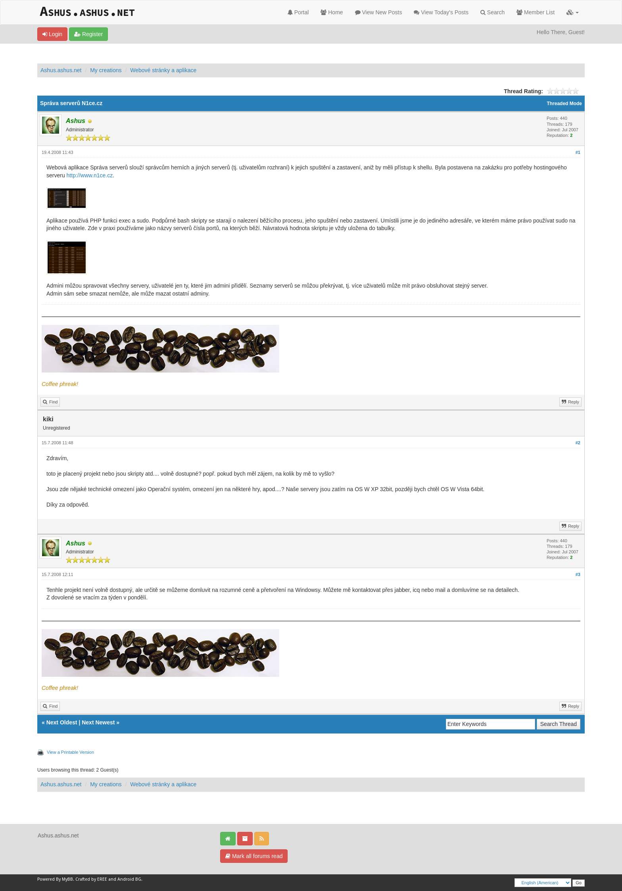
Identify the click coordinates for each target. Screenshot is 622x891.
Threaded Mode (564, 103)
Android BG (129, 879)
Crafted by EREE (91, 879)
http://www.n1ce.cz (90, 175)
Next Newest (98, 722)
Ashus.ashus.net (61, 70)
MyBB (67, 879)
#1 (578, 152)
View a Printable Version (70, 752)
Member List (535, 12)
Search (492, 12)
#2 (578, 442)
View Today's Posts (441, 12)
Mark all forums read (253, 856)
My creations (105, 70)
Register (88, 34)
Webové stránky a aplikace (163, 70)
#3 (578, 574)
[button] (573, 12)
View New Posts (378, 12)
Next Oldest (61, 722)
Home (332, 12)
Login (52, 34)
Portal (298, 12)
